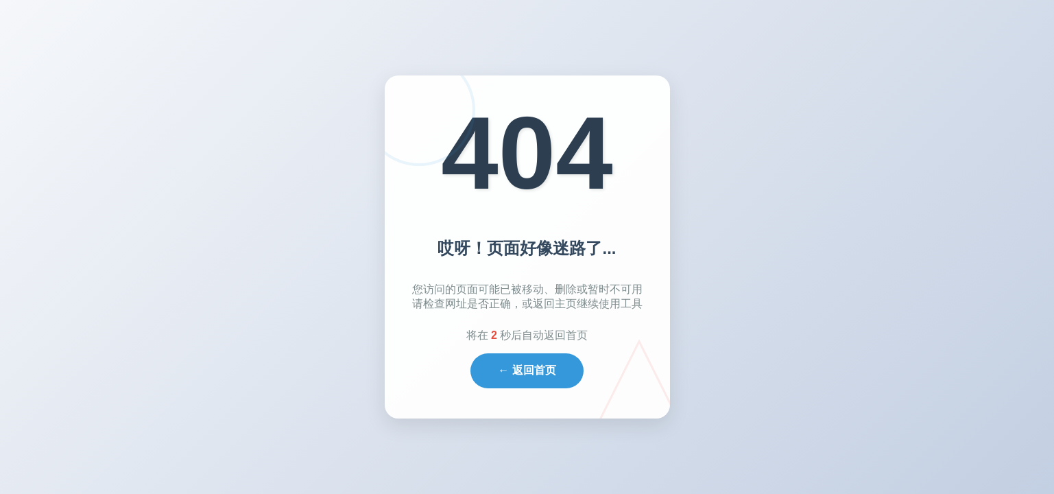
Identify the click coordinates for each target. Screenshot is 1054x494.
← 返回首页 (526, 370)
